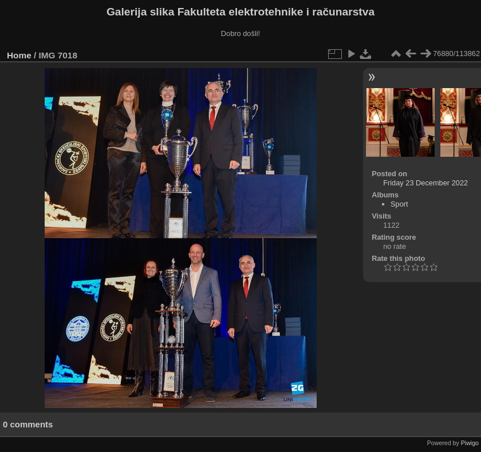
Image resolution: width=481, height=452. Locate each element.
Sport (399, 204)
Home (19, 55)
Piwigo (470, 442)
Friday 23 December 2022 (425, 183)
